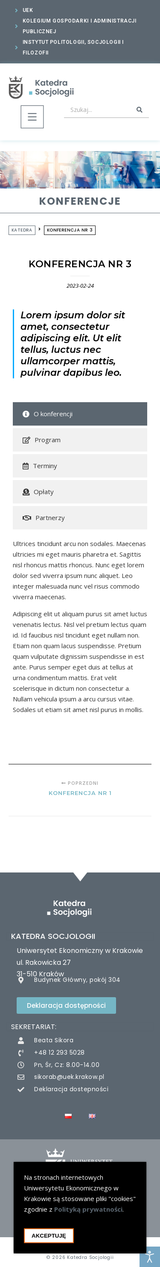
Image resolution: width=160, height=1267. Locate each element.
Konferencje (80, 201)
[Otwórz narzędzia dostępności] (150, 1257)
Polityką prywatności (88, 1212)
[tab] (80, 415)
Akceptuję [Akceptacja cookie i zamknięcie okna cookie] (49, 1239)
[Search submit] (139, 110)
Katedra (22, 230)
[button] (32, 118)
